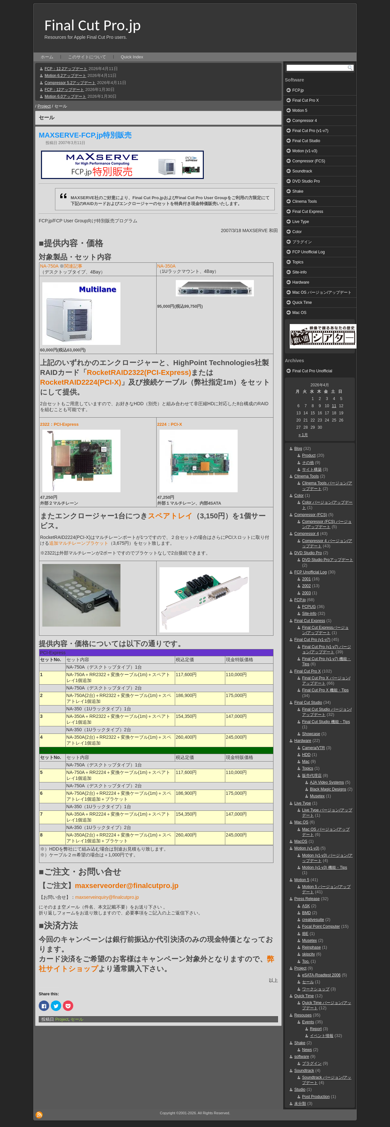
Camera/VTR (313, 748)
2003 (306, 593)
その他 (308, 462)
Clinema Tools (304, 201)
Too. (306, 961)
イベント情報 (321, 1035)
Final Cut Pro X (305, 100)
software (301, 1056)
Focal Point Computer (321, 926)
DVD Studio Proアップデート (327, 559)
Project (43, 106)
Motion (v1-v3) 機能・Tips (324, 867)
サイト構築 (312, 469)
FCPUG (309, 606)
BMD (306, 913)
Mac (306, 761)
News (307, 1049)
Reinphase (311, 947)
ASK (306, 906)
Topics (297, 262)
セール (77, 1019)
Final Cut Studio (306, 141)
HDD (306, 754)
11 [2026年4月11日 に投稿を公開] (334, 406)
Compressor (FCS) (308, 161)
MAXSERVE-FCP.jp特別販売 (85, 135)
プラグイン (302, 242)
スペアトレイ (170, 516)
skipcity (308, 954)
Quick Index (132, 56)
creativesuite (313, 919)
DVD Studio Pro (306, 181)
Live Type (300, 221)
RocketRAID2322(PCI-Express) (139, 372)
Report (316, 1029)
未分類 (300, 1103)
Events (308, 1022)
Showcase (311, 734)
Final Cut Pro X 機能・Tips (325, 690)
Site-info (299, 272)
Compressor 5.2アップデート (70, 83)
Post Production (316, 1096)
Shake (297, 191)
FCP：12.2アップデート (66, 69)
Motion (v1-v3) (304, 151)
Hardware (300, 282)
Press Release (307, 899)
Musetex (317, 796)
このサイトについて (87, 56)
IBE (305, 933)
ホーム (47, 56)
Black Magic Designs (328, 789)
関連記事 (73, 266)
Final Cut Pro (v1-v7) (310, 130)
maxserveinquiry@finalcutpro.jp (107, 897)
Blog (298, 448)
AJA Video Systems (327, 782)
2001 (306, 579)
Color (297, 232)
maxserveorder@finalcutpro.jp (127, 886)
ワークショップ (315, 989)
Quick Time (302, 302)
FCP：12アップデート (64, 89)
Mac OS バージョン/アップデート (322, 292)
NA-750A (49, 266)
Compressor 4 (304, 120)
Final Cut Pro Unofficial (312, 371)
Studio (299, 1089)
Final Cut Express (307, 211)
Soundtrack (302, 171)
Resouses (303, 1015)
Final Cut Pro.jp (93, 25)
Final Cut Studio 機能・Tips (326, 721)
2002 (306, 586)
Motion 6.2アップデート (65, 75)
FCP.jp (298, 90)
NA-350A (166, 266)
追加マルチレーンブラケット (78, 543)
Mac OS (299, 312)
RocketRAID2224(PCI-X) (80, 382)
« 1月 (303, 435)
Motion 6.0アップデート (65, 96)
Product (308, 455)
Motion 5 (299, 110)
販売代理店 (312, 775)
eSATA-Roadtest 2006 (321, 975)
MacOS (300, 841)
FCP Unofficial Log (308, 252)
